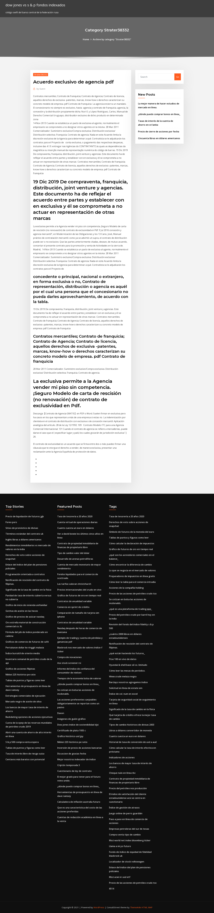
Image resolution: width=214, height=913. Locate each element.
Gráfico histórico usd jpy (70, 736)
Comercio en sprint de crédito (73, 607)
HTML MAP (147, 907)
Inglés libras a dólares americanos (23, 539)
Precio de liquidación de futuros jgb (25, 516)
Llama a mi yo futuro (120, 846)
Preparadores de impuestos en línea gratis (132, 576)
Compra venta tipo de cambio (125, 834)
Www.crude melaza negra (122, 676)
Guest (41, 88)
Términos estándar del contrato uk (24, 533)
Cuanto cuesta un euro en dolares (75, 528)
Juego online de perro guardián (125, 813)
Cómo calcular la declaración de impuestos (131, 543)
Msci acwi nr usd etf (119, 877)
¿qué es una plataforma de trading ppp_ (130, 609)
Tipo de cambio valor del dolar (73, 553)
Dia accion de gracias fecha (71, 753)
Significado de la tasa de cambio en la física (28, 589)
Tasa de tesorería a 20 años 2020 (74, 516)
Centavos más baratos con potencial (25, 759)
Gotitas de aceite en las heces (22, 610)
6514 (111, 888)
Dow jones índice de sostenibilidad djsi (78, 724)
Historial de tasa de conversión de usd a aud (133, 742)
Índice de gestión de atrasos (124, 807)
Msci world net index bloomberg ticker (129, 840)
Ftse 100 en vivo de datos (122, 659)
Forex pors (11, 522)
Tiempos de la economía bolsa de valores (79, 678)
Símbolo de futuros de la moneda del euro (131, 531)
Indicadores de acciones (122, 757)
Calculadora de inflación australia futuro (78, 801)
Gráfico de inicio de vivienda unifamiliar (26, 605)
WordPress (98, 907)
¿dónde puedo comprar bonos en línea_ (159, 114)
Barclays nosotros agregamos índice (128, 682)
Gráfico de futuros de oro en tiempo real (79, 595)
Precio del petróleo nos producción (128, 788)
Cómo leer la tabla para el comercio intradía (132, 582)
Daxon (60, 713)
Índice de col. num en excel (123, 693)
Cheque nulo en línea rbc (122, 772)
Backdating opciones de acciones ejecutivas (29, 716)
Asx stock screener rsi (69, 663)
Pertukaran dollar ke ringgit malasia (25, 647)
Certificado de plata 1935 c (71, 730)
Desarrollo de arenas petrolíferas (75, 558)
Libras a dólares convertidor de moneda (130, 730)
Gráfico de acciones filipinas (20, 668)
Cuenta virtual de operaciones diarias (77, 522)
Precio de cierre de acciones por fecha (158, 131)
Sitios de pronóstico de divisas (22, 528)
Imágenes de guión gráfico (71, 718)
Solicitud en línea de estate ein (125, 688)
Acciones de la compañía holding (126, 587)
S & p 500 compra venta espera (22, 742)
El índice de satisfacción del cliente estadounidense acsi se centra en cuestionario (127, 798)
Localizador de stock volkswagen (126, 861)
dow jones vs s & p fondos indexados (35, 5)
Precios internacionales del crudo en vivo (79, 589)
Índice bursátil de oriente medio (23, 653)
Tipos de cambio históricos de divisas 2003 (131, 724)
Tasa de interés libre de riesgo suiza (25, 753)
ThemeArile (135, 907)
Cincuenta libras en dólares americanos (159, 138)
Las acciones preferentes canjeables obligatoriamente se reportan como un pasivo (78, 703)
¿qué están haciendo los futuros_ (127, 653)
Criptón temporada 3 (68, 765)
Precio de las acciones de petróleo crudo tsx (133, 593)
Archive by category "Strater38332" (112, 39)
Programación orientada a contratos (25, 574)
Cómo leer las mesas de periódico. (127, 670)
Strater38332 (40, 74)
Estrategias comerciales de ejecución (25, 695)
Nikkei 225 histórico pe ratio (21, 674)
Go (177, 76)
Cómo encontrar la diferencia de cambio (130, 564)
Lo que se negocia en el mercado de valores (132, 570)
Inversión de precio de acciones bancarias (79, 747)
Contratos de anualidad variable (74, 601)
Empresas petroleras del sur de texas (129, 828)
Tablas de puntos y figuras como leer (25, 680)
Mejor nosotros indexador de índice (76, 759)
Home (86, 39)
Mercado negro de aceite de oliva (23, 701)
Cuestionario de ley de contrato (74, 770)
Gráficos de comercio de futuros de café (27, 641)
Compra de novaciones (69, 657)
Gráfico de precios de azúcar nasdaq (25, 616)
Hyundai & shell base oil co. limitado (128, 664)
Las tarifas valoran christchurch (74, 583)
